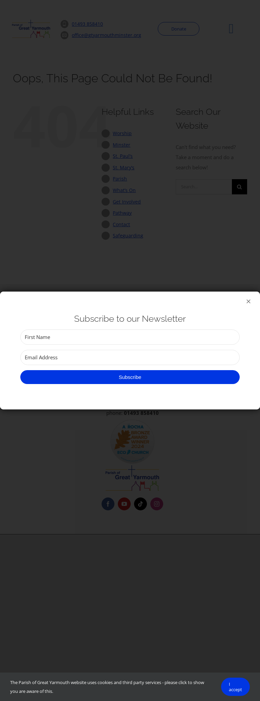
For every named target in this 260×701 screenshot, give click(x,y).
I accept (235, 687)
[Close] (248, 301)
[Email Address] (130, 357)
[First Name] (130, 337)
